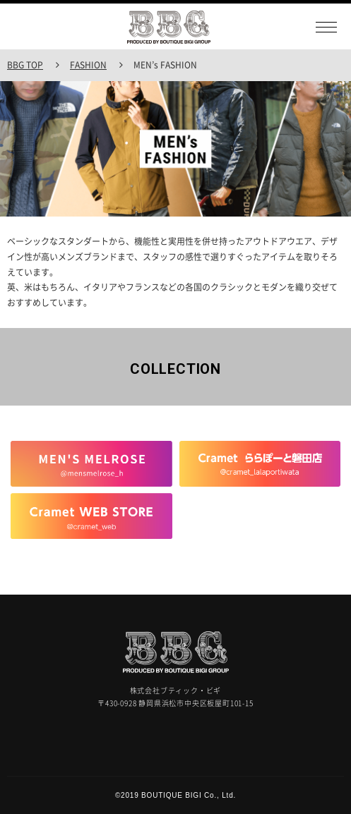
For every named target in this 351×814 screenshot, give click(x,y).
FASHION (88, 65)
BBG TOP (25, 65)
